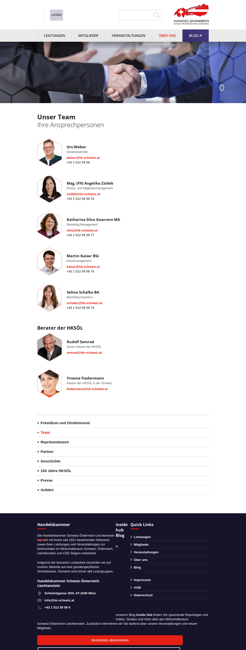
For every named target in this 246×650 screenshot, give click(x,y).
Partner (47, 451)
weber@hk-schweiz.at (83, 158)
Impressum (142, 580)
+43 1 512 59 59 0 (57, 607)
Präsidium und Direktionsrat (65, 423)
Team (45, 432)
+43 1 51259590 (58, 11)
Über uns (167, 35)
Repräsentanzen (55, 442)
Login (104, 15)
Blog (193, 35)
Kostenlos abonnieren (66, 640)
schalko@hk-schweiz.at (85, 303)
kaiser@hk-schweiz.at (83, 267)
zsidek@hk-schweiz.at (83, 194)
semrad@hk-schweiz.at (84, 352)
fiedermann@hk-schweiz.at (87, 389)
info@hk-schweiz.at (52, 18)
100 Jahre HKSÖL (56, 471)
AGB (137, 587)
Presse (47, 480)
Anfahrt (47, 490)
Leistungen (54, 35)
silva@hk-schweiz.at (82, 230)
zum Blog (121, 640)
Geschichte (51, 461)
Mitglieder (88, 35)
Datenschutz (143, 595)
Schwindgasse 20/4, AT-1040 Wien (70, 593)
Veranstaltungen (128, 35)
